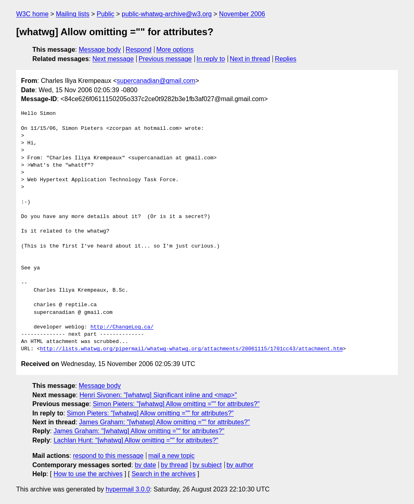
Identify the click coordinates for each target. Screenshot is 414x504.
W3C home (32, 14)
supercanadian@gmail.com (156, 80)
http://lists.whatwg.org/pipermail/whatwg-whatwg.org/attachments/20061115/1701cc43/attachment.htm (191, 349)
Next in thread (250, 58)
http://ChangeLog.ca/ (122, 327)
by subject (207, 465)
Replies (285, 58)
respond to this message (108, 455)
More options (175, 49)
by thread (174, 465)
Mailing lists (72, 14)
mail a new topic (171, 455)
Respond (139, 49)
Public (105, 14)
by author (239, 465)
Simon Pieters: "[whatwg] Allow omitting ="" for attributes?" (176, 403)
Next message (113, 58)
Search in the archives (163, 473)
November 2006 (242, 14)
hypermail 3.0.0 (128, 489)
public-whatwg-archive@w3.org (167, 14)
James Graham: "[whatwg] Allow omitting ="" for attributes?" (164, 422)
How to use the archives (88, 473)
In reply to (210, 58)
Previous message (165, 58)
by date (145, 465)
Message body (100, 49)
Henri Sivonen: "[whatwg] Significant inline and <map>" (158, 395)
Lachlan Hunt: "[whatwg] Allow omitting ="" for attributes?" (135, 440)
